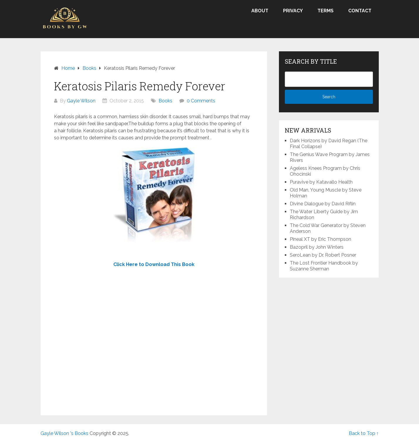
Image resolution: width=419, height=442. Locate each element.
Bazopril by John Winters (317, 247)
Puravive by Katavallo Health (321, 182)
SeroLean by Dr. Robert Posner (323, 255)
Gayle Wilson (81, 101)
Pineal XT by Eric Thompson (320, 239)
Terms (325, 10)
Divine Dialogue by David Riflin (323, 203)
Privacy (293, 10)
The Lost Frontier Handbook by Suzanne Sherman (324, 266)
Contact (359, 10)
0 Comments (201, 101)
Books (165, 101)
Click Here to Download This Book (153, 264)
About (259, 10)
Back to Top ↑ (364, 433)
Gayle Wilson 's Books (64, 433)
